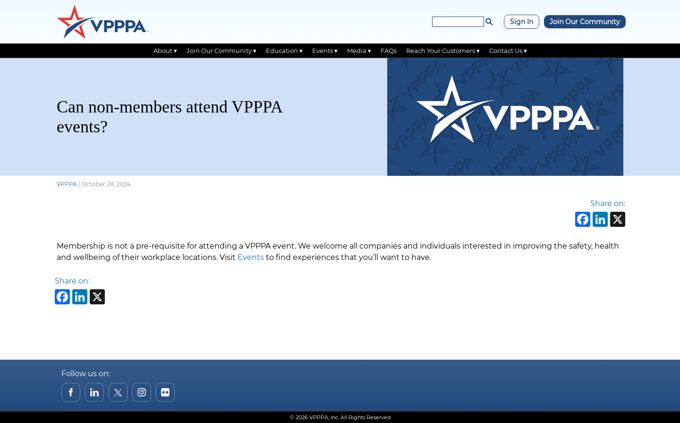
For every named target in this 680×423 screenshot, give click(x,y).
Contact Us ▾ (508, 50)
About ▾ (165, 50)
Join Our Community (585, 21)
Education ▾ (284, 50)
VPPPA (67, 184)
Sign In (521, 21)
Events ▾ (325, 50)
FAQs (389, 50)
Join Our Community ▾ (221, 50)
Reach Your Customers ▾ (443, 50)
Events (251, 257)
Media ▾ (359, 50)
